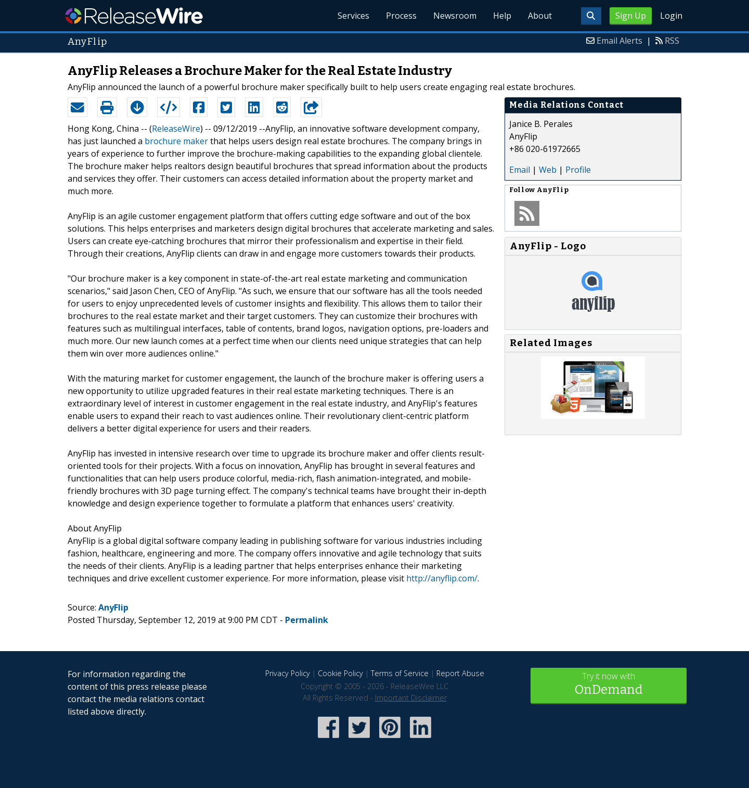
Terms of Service (400, 673)
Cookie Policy (340, 673)
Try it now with (609, 684)
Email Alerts (619, 40)
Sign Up (630, 15)
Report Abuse (460, 673)
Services (353, 15)
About (540, 15)
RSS (672, 40)
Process (401, 15)
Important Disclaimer (411, 698)
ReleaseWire (133, 15)
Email (519, 169)
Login (671, 15)
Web (548, 169)
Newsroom (454, 15)
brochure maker (176, 141)
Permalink (306, 620)
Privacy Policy (287, 673)
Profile (578, 169)
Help (502, 15)
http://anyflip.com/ (441, 578)
